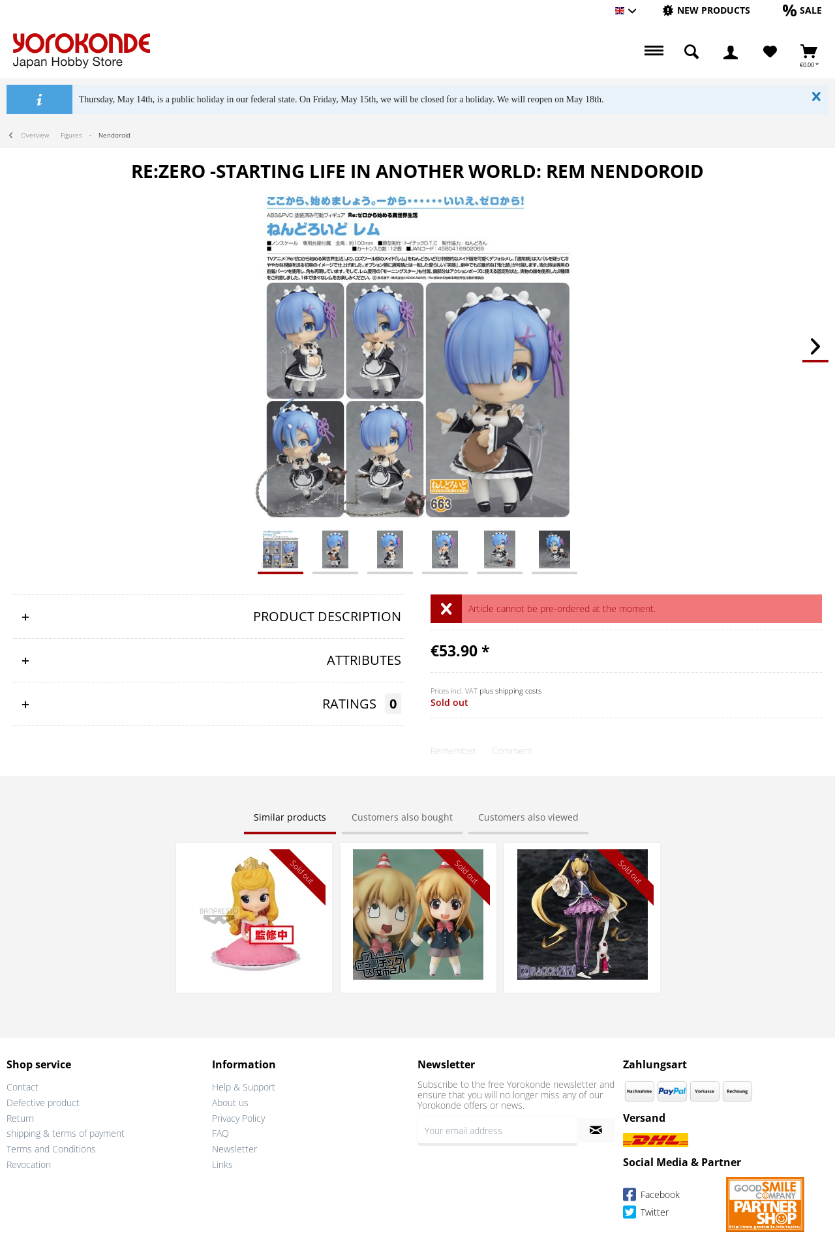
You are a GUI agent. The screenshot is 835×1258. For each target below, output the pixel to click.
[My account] (730, 52)
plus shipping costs (510, 690)
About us (230, 1102)
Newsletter (234, 1149)
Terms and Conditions (51, 1149)
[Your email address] (497, 1130)
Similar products (290, 817)
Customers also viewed (528, 817)
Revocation (29, 1164)
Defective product (43, 1102)
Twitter (646, 1214)
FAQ (220, 1133)
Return (20, 1118)
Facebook (651, 1196)
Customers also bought (402, 817)
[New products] (706, 10)
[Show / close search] (691, 52)
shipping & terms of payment (66, 1133)
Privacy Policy (238, 1118)
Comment (512, 750)
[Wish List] (770, 52)
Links (222, 1164)
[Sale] (802, 10)
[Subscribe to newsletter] (596, 1130)
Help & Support (243, 1087)
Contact (22, 1087)
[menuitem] (706, 11)
